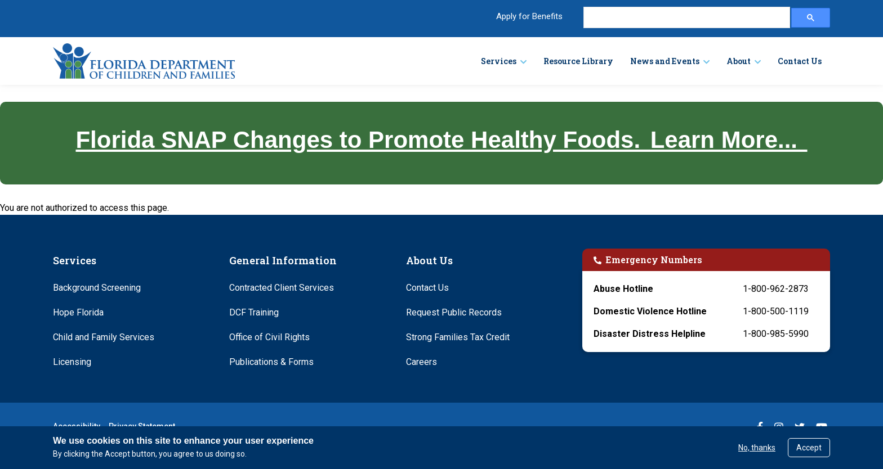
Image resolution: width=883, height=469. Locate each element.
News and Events (664, 61)
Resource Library (578, 61)
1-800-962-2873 (776, 288)
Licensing (72, 362)
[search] (685, 18)
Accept (809, 447)
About (738, 61)
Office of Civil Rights (269, 337)
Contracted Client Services (281, 287)
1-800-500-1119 (776, 311)
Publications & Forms (271, 362)
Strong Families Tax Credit (458, 337)
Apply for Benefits (529, 16)
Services (498, 61)
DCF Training (254, 312)
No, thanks (756, 447)
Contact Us (800, 61)
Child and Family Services (103, 337)
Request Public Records (454, 312)
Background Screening (97, 287)
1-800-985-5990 (776, 333)
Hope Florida (78, 312)
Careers (421, 362)
